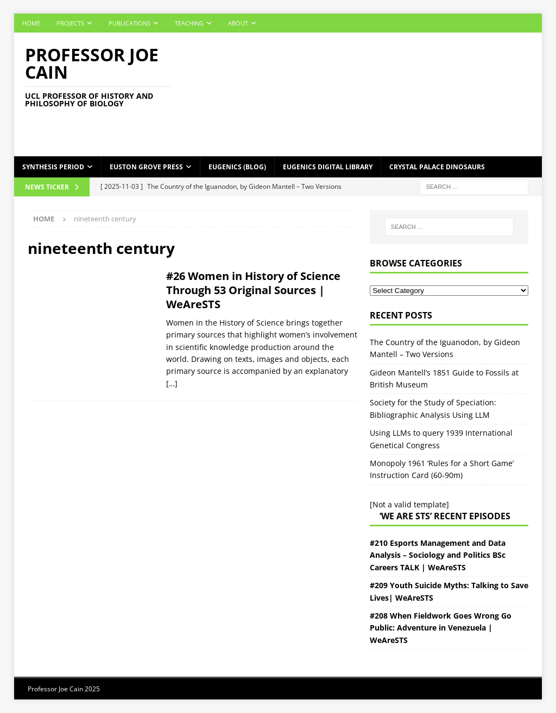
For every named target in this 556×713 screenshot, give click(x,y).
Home (31, 23)
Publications (129, 23)
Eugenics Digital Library (327, 166)
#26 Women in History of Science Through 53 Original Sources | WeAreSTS (253, 290)
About (238, 23)
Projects (70, 23)
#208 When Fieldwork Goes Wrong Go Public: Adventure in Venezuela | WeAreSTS (440, 627)
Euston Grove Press (146, 166)
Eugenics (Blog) (237, 166)
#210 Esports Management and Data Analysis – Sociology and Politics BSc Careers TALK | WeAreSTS (438, 555)
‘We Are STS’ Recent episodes (445, 516)
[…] (172, 383)
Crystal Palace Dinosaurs (437, 166)
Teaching (189, 23)
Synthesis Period (53, 166)
